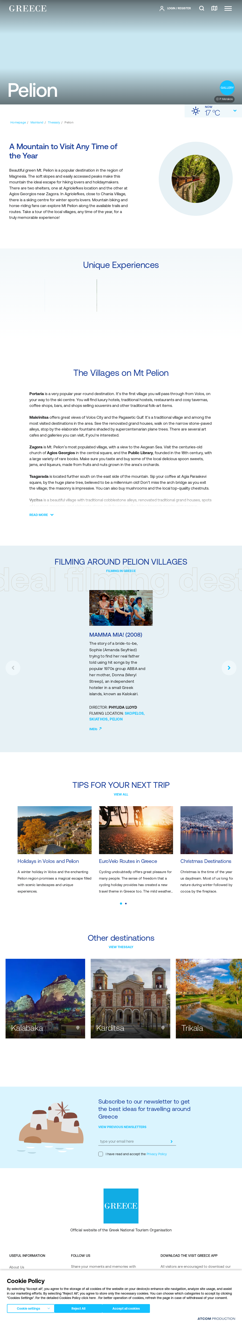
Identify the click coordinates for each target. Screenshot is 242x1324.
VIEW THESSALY (121, 936)
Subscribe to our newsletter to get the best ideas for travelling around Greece (144, 1098)
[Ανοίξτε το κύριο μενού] (228, 8)
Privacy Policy (156, 1143)
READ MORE (38, 515)
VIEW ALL (121, 794)
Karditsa (110, 1017)
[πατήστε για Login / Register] (175, 8)
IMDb (95, 729)
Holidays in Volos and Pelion (50, 854)
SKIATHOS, (99, 719)
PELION (116, 719)
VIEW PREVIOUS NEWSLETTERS (122, 1116)
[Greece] (27, 8)
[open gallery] (227, 87)
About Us (16, 1256)
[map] (214, 8)
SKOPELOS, (135, 713)
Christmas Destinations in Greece (188, 857)
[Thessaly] (54, 122)
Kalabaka (27, 1017)
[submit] (171, 1130)
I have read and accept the (132, 1143)
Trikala (192, 1017)
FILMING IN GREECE (121, 571)
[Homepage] (18, 122)
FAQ (12, 1265)
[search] (201, 8)
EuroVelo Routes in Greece (119, 854)
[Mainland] (37, 122)
